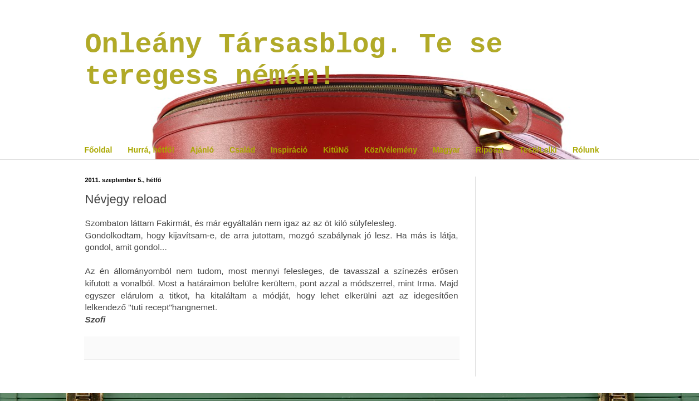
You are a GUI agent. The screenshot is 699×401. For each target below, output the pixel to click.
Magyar (446, 149)
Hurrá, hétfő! (151, 149)
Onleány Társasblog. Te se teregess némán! (294, 60)
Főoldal (99, 149)
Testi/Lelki (538, 149)
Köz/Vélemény (390, 149)
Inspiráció (289, 149)
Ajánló (202, 149)
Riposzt (490, 149)
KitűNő (336, 149)
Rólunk (586, 149)
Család (242, 149)
